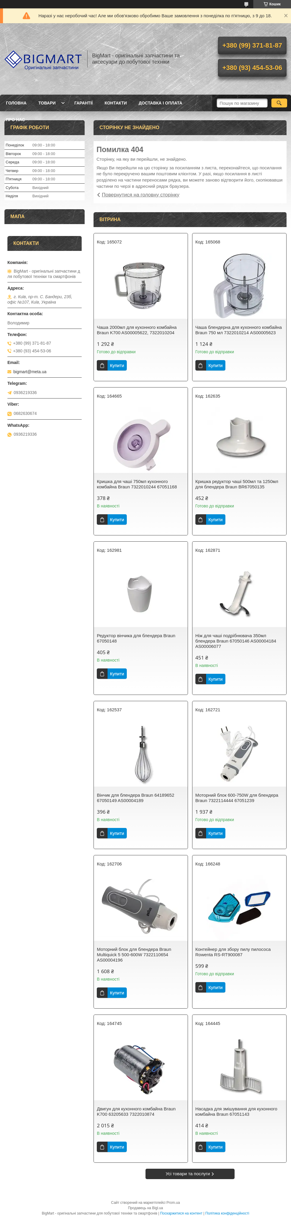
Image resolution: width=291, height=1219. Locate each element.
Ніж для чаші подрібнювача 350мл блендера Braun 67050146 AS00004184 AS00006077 (235, 641)
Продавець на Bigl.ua (145, 1208)
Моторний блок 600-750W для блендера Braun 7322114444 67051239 (236, 798)
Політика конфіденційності (227, 1213)
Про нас (15, 119)
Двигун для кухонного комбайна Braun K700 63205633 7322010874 (136, 1111)
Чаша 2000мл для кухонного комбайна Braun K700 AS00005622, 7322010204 (137, 330)
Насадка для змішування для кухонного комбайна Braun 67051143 (236, 1111)
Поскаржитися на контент (181, 1213)
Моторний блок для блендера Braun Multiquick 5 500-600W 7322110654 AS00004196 (134, 954)
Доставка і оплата (160, 103)
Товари (47, 103)
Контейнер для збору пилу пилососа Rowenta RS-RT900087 (233, 952)
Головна (16, 103)
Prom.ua (173, 1203)
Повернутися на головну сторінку (140, 195)
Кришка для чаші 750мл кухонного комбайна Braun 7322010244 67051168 (137, 484)
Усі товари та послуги (188, 1173)
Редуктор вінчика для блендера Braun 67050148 (136, 638)
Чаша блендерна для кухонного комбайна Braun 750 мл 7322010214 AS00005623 (238, 330)
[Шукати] (279, 103)
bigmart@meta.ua (29, 371)
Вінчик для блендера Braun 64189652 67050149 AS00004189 (135, 798)
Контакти (116, 103)
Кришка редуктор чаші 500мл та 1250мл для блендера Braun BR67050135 (236, 484)
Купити (117, 365)
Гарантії (83, 103)
